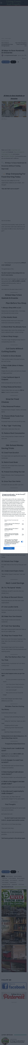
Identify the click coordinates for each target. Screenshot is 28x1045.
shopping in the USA (6, 873)
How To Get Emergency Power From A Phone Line (21, 44)
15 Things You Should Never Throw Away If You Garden (14, 903)
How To (14, 956)
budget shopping (9, 865)
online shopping (5, 869)
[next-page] (5, 964)
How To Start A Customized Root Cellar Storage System (7, 44)
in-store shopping (12, 867)
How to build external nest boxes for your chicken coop (14, 958)
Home (2, 38)
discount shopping (18, 865)
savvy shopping (5, 871)
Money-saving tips (21, 867)
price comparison (13, 869)
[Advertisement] (14, 21)
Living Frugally (8, 38)
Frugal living (4, 867)
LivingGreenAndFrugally (11, 55)
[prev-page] (2, 964)
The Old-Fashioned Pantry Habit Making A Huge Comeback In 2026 (14, 930)
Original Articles (13, 928)
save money (21, 869)
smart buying (21, 873)
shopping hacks (13, 871)
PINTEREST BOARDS (9, 156)
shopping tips (14, 873)
